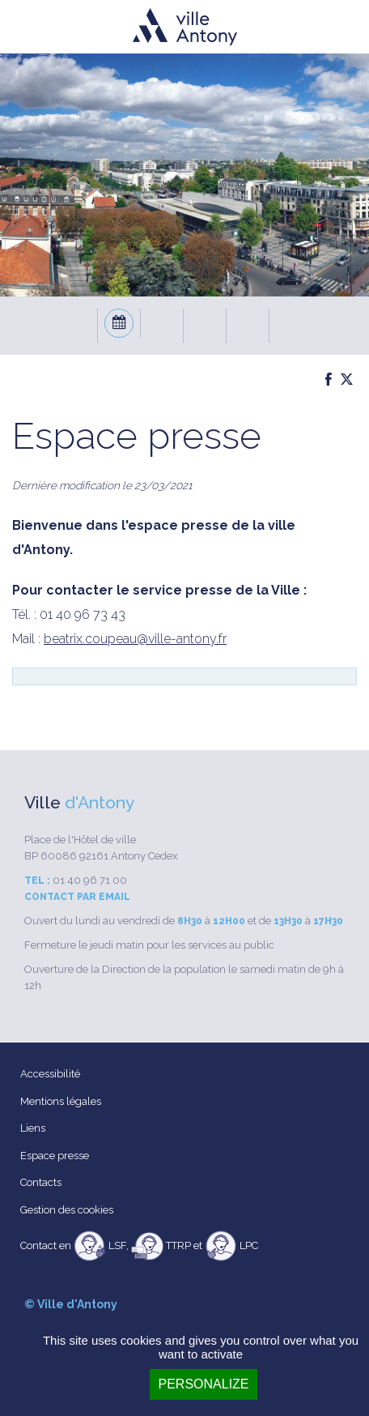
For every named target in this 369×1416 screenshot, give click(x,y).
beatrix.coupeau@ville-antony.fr (135, 638)
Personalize (203, 1384)
